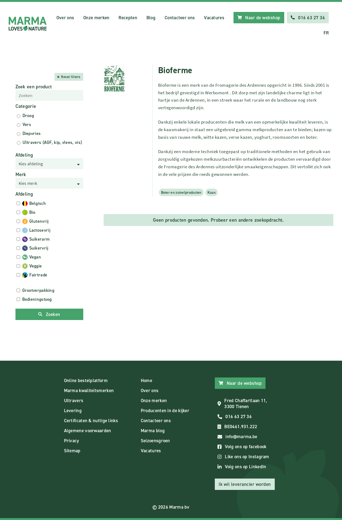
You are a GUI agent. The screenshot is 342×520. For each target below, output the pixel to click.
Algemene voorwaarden (87, 431)
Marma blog (153, 431)
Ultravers (74, 400)
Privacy (71, 441)
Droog (28, 115)
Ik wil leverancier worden (245, 484)
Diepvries (32, 133)
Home (146, 380)
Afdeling (24, 155)
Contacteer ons (180, 18)
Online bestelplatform (86, 380)
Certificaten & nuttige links (91, 421)
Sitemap (72, 451)
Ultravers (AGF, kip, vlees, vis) (52, 142)
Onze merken (96, 18)
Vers (27, 124)
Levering (73, 411)
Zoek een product (33, 86)
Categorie (25, 106)
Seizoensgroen (155, 441)
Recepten (128, 18)
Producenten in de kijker (165, 411)
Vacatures (214, 18)
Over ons (65, 18)
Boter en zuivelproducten (181, 192)
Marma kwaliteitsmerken (89, 390)
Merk (20, 174)
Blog (150, 18)
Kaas (211, 192)
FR (326, 33)
